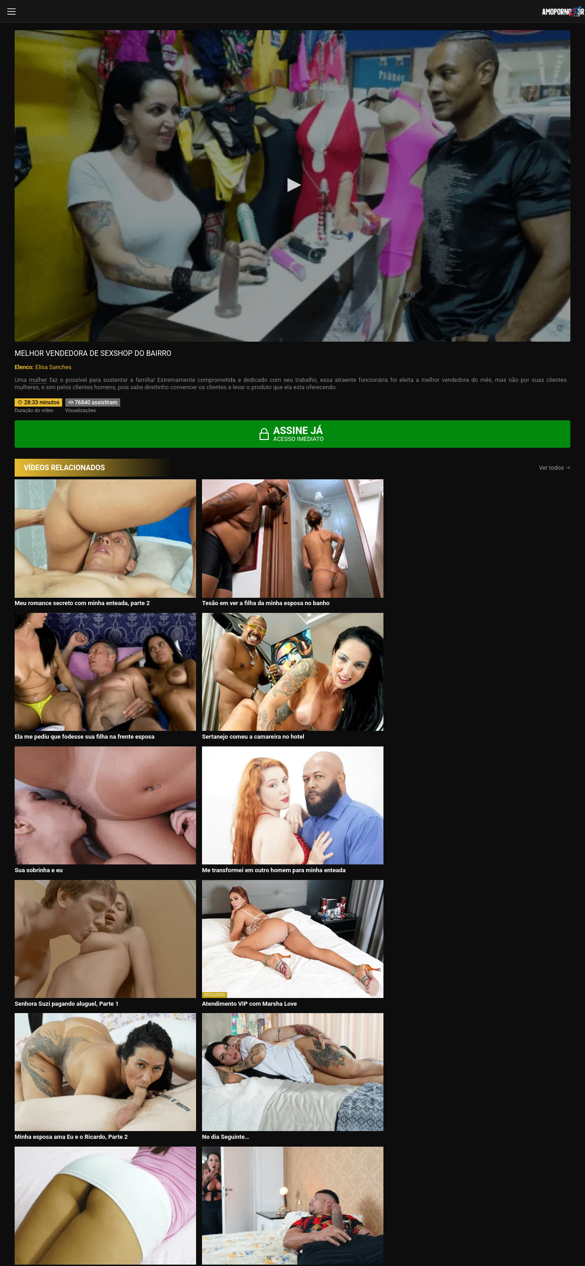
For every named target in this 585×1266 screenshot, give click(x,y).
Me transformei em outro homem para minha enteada (213, 682)
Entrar (156, 1201)
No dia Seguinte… (176, 786)
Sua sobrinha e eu (39, 678)
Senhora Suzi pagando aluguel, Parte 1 (343, 678)
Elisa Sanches (53, 367)
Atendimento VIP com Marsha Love (475, 678)
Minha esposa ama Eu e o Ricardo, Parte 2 (71, 786)
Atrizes (400, 1154)
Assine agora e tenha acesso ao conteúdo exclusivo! (357, 829)
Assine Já (429, 1201)
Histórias (292, 1154)
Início (76, 1154)
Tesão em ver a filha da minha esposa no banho (216, 571)
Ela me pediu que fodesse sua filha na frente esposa (350, 574)
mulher (38, 379)
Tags (509, 1154)
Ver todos (554, 467)
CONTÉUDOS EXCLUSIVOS (292, 1095)
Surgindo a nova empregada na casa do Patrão (490, 786)
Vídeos (184, 1154)
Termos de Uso (352, 1235)
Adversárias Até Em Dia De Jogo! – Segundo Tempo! (350, 790)
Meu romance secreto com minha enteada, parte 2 (80, 574)
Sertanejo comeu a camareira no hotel (479, 571)
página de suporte (262, 1235)
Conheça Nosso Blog (437, 1235)
